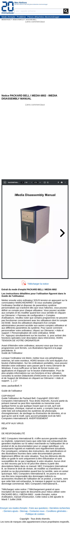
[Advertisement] (35, 141)
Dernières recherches (60, 508)
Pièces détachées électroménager (43, 17)
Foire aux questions (38, 508)
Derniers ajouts (11, 511)
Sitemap (24, 511)
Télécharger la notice (38, 283)
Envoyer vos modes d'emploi (13, 508)
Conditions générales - (57, 511)
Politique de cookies (35, 514)
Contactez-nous (37, 511)
